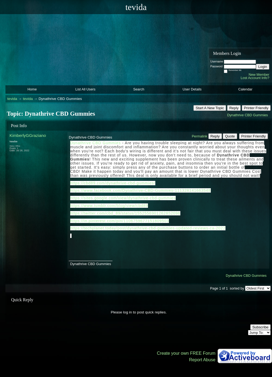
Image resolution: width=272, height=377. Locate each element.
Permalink (199, 136)
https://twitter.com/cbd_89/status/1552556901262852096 (125, 213)
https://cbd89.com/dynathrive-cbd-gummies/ (112, 183)
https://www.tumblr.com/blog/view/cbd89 (109, 205)
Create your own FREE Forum (186, 353)
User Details (192, 89)
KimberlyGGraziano (28, 135)
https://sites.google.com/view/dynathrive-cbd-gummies (123, 198)
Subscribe (260, 327)
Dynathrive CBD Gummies (247, 115)
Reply (234, 108)
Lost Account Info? (255, 78)
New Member (259, 75)
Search (138, 89)
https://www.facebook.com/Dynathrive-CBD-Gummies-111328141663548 (140, 190)
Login (262, 67)
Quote (230, 136)
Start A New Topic (210, 108)
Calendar (245, 89)
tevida (12, 99)
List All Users (85, 89)
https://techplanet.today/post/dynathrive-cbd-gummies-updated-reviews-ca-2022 (147, 228)
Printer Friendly (256, 108)
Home (32, 89)
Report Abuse (202, 359)
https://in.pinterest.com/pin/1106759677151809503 (119, 221)
